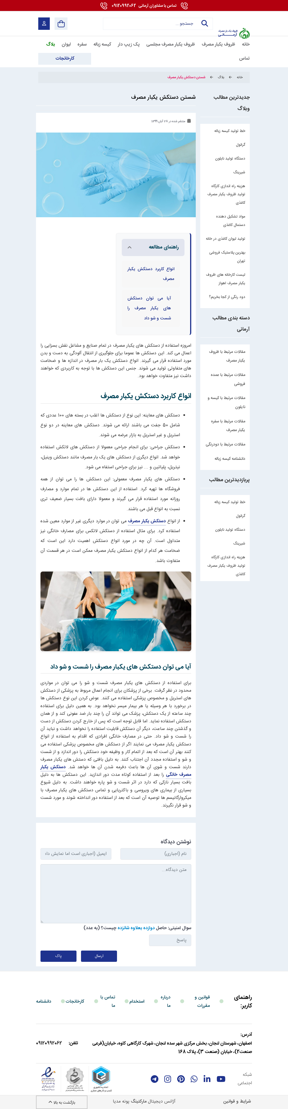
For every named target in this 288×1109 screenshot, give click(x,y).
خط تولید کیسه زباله (229, 502)
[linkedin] (207, 1079)
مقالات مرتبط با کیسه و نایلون (226, 403)
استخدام (136, 1001)
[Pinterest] (181, 1079)
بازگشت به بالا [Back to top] (61, 1102)
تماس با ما (107, 1002)
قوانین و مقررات (202, 1002)
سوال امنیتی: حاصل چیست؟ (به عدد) (137, 928)
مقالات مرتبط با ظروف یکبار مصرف (227, 356)
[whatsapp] (194, 1079)
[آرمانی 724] (233, 20)
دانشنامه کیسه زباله (230, 459)
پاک (58, 956)
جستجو (204, 23)
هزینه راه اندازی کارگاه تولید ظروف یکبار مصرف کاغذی (226, 565)
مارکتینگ (139, 1101)
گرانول (240, 516)
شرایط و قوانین (237, 1101)
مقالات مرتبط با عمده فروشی (228, 379)
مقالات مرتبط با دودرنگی (225, 444)
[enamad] (48, 1079)
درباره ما (165, 1002)
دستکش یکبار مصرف (147, 521)
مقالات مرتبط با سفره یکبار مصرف (228, 426)
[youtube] (221, 1079)
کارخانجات (75, 1001)
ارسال (99, 956)
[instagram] (168, 1079)
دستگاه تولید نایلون (230, 530)
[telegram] (154, 1079)
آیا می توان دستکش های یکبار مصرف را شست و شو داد (149, 308)
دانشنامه (43, 1001)
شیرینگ (239, 544)
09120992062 (144, 6)
